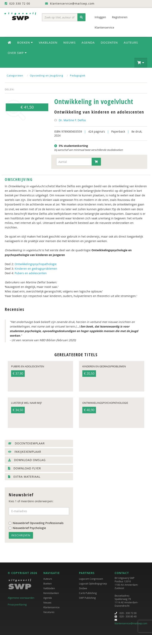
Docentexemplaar (26, 443)
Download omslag (27, 460)
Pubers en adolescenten (31, 273)
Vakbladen (48, 42)
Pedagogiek (78, 75)
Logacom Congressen (91, 578)
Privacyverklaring (17, 604)
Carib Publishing (88, 593)
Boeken (47, 583)
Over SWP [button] (17, 53)
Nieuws (69, 42)
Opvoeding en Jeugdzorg (46, 75)
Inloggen (100, 17)
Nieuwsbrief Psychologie (27, 528)
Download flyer (24, 468)
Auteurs (131, 42)
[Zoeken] (81, 17)
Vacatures (48, 612)
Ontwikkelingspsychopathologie (36, 264)
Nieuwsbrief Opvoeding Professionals (36, 523)
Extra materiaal (24, 476)
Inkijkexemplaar (24, 452)
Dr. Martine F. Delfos (72, 120)
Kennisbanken (51, 593)
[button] (140, 63)
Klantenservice (104, 27)
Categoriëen (15, 75)
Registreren (119, 17)
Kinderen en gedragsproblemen (36, 268)
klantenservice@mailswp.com (131, 623)
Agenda (88, 42)
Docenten (109, 42)
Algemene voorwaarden (21, 597)
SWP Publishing (87, 597)
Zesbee (83, 588)
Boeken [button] (25, 42)
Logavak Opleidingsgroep (93, 583)
